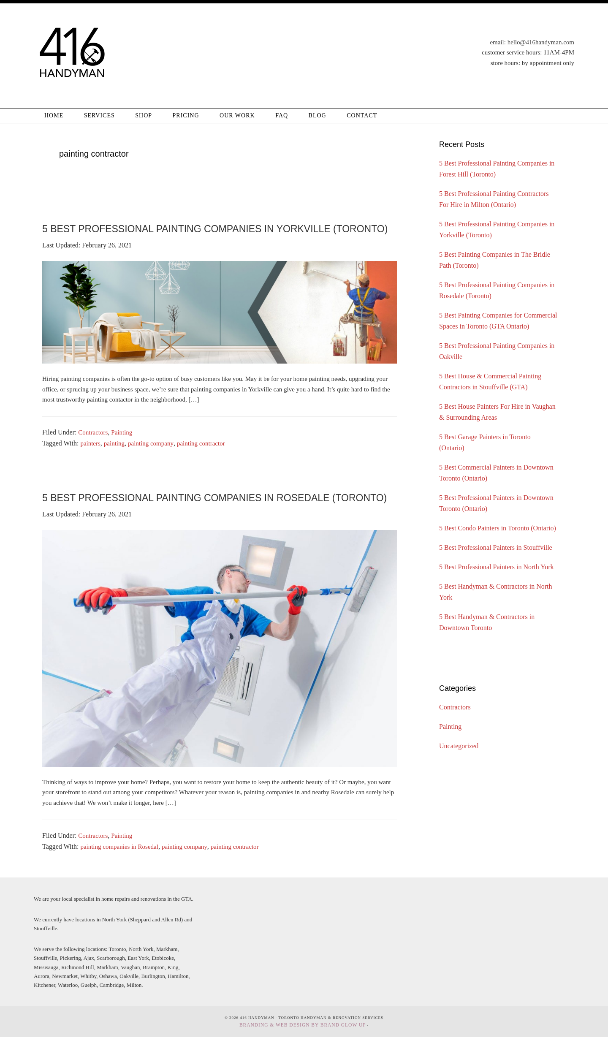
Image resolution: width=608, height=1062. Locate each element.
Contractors (94, 445)
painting (116, 456)
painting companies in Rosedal (121, 872)
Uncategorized (458, 746)
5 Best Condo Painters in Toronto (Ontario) (497, 528)
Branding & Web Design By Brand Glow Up (302, 1050)
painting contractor (207, 456)
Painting (124, 445)
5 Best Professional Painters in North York (496, 566)
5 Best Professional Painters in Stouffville (495, 547)
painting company (154, 456)
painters (91, 456)
